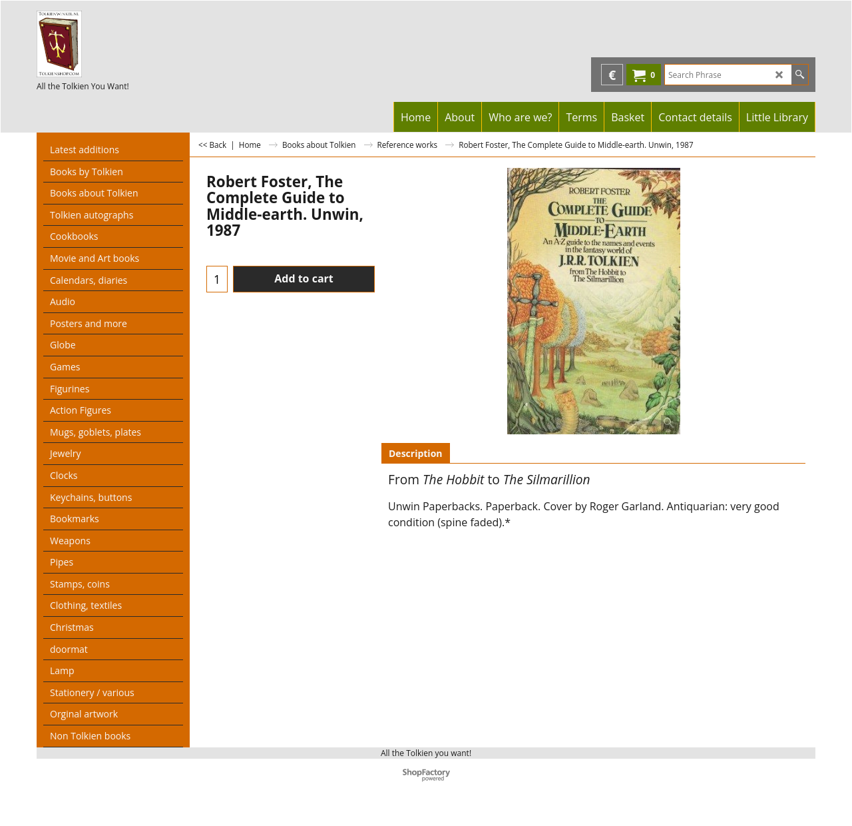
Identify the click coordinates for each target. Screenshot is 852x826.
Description (416, 453)
